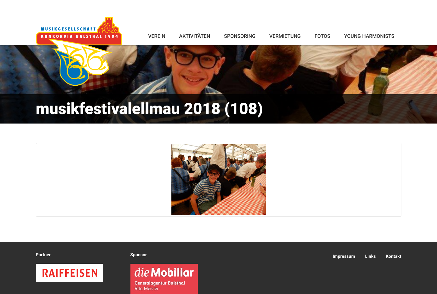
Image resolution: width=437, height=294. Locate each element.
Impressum (344, 256)
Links (370, 256)
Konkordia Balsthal (79, 51)
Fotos (322, 36)
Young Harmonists (369, 36)
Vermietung (285, 36)
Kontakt (393, 256)
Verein (156, 36)
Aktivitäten (194, 36)
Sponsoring (240, 36)
